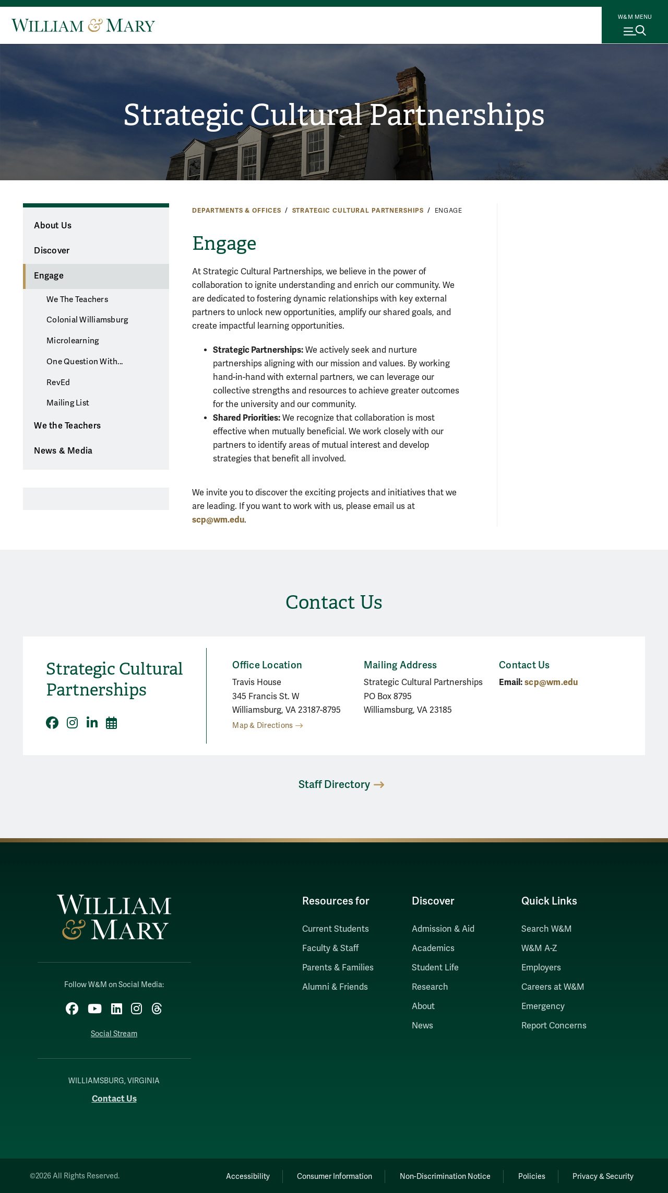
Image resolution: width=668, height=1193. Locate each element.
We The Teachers (77, 299)
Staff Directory (334, 784)
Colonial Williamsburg (87, 320)
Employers (541, 968)
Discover (51, 251)
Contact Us (114, 1097)
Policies (527, 1175)
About (423, 1006)
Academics (433, 948)
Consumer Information (324, 1175)
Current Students (335, 929)
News (422, 1026)
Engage (49, 276)
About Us (52, 226)
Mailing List (67, 403)
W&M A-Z (539, 948)
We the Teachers (67, 426)
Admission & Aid (443, 929)
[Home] (83, 25)
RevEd (58, 382)
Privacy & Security (602, 1175)
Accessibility (234, 1175)
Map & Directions (262, 725)
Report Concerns (554, 1026)
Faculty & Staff (330, 948)
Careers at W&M (552, 987)
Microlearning (72, 340)
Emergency (543, 1006)
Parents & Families (338, 968)
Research (430, 987)
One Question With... (84, 361)
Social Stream (114, 1032)
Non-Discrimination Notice (437, 1175)
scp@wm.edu (218, 519)
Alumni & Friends (335, 987)
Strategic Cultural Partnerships (334, 115)
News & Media (63, 451)
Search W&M (546, 929)
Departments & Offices (236, 210)
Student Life (435, 968)
